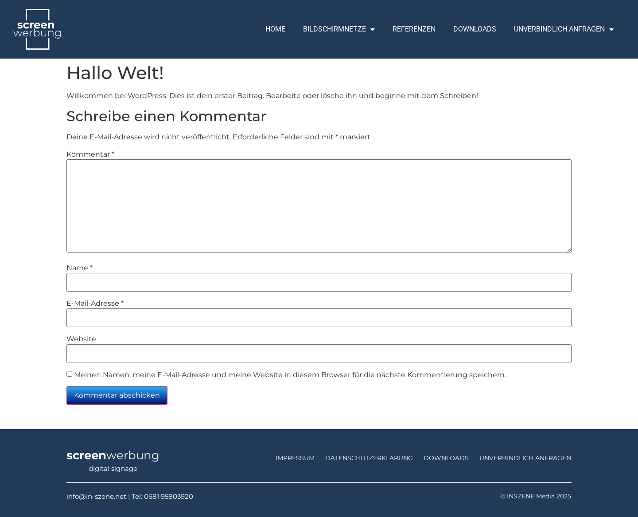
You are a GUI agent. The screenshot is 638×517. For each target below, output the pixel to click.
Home (275, 29)
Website (81, 339)
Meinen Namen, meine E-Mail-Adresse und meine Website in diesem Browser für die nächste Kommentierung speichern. (290, 375)
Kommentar (90, 154)
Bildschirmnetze (339, 29)
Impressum (295, 458)
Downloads (474, 29)
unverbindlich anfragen (525, 458)
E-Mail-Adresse (95, 303)
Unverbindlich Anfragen (564, 29)
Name (79, 268)
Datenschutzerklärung (369, 458)
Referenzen (414, 29)
